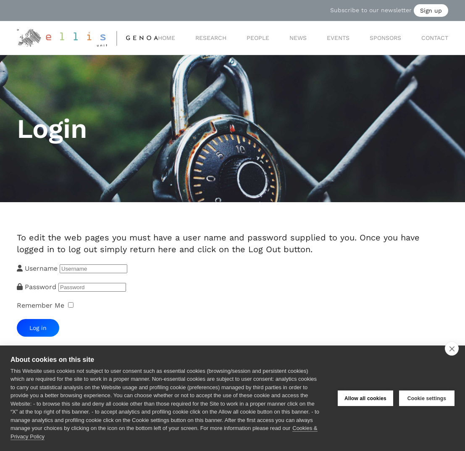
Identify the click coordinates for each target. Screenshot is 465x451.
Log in (38, 327)
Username (41, 268)
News (298, 37)
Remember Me (40, 305)
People (258, 37)
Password (41, 287)
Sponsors (385, 37)
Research (210, 37)
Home (166, 37)
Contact (434, 37)
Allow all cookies (365, 398)
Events (338, 37)
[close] (452, 348)
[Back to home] (87, 38)
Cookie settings (426, 398)
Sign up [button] (431, 10)
